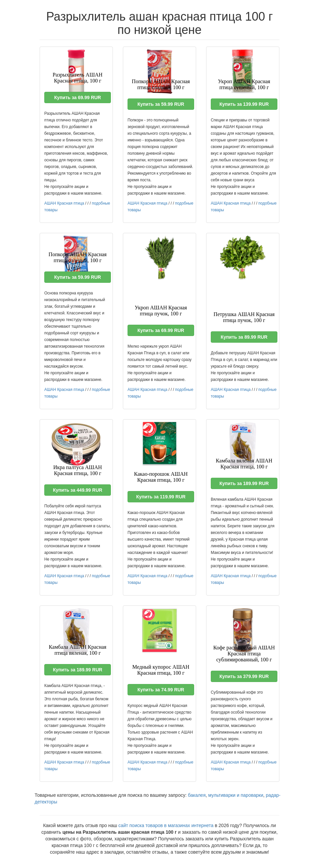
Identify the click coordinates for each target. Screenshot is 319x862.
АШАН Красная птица (64, 203)
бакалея (196, 795)
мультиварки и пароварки (235, 795)
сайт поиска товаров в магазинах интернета (166, 825)
